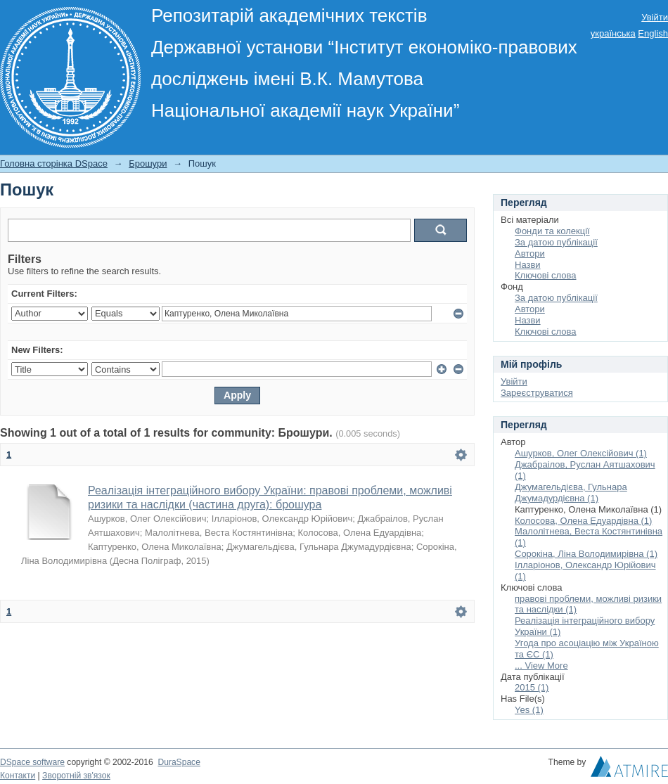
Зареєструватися (537, 392)
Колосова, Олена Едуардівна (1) (583, 520)
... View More (541, 665)
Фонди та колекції (552, 231)
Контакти (17, 775)
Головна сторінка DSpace (54, 163)
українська (613, 33)
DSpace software (32, 762)
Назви (528, 264)
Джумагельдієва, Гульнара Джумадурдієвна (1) (571, 492)
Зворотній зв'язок (76, 775)
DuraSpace (179, 762)
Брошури (148, 163)
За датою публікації (556, 242)
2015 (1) (531, 687)
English (653, 33)
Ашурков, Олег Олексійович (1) (581, 453)
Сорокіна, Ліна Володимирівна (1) (586, 553)
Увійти (654, 17)
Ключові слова (545, 275)
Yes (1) (529, 710)
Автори (530, 253)
